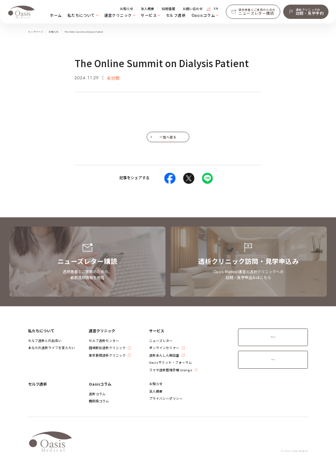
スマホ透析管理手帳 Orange (170, 370)
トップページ (35, 32)
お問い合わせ (193, 8)
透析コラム (97, 393)
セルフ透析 (176, 15)
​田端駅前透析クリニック (107, 347)
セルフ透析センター (104, 340)
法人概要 (147, 8)
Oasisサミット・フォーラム (170, 362)
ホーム (56, 15)
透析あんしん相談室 (164, 355)
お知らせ (126, 8)
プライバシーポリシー (166, 398)
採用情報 (168, 8)
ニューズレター (161, 340)
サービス (149, 15)
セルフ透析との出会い (45, 340)
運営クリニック (118, 15)
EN (216, 8)
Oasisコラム (203, 15)
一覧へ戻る (168, 137)
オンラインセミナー (164, 347)
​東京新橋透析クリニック (107, 355)
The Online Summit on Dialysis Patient (84, 32)
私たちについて (81, 15)
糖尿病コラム (99, 401)
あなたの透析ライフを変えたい (51, 347)
